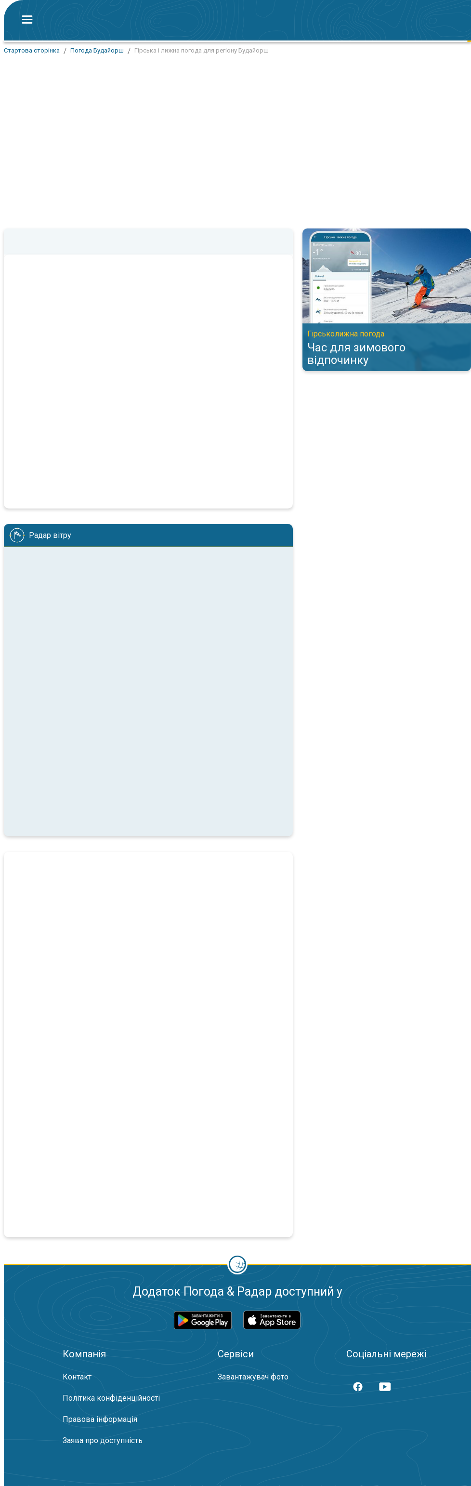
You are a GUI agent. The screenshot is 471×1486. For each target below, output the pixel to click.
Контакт (77, 1376)
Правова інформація (100, 1419)
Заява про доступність (103, 1440)
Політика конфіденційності (111, 1398)
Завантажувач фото (253, 1376)
